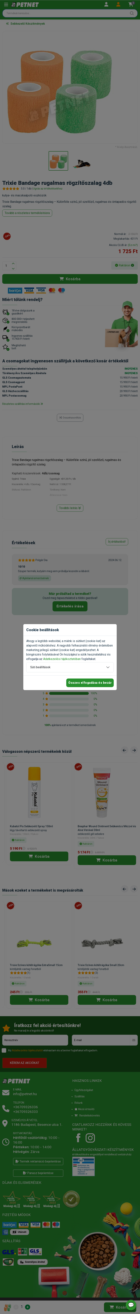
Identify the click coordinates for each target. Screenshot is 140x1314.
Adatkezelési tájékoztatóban (62, 659)
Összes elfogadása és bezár (90, 682)
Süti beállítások (40, 667)
